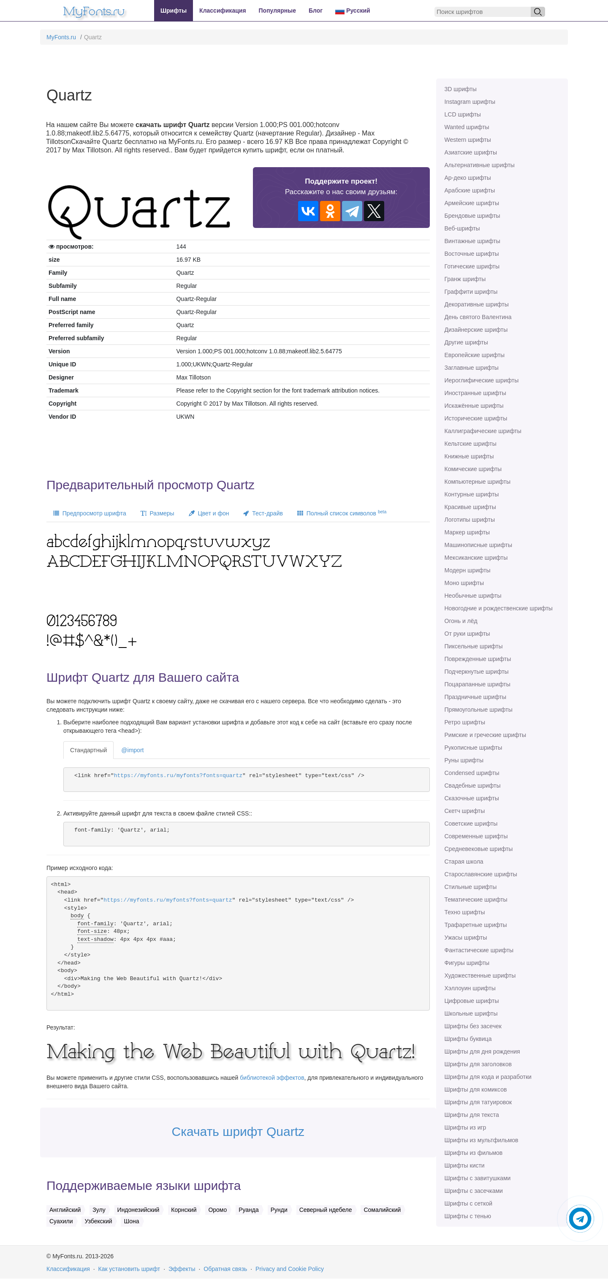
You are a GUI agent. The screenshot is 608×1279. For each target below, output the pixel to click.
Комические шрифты (473, 469)
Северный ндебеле (325, 1209)
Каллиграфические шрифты (483, 431)
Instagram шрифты (470, 101)
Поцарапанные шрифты (477, 684)
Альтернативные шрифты (480, 165)
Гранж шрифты (465, 279)
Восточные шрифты (472, 253)
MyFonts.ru (61, 37)
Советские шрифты (471, 823)
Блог (316, 10)
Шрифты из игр (465, 1127)
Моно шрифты (464, 583)
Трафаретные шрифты (476, 924)
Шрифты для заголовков (478, 1064)
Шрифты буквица (468, 1038)
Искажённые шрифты (474, 405)
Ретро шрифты (465, 722)
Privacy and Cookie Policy (289, 1268)
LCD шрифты (463, 114)
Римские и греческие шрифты (486, 735)
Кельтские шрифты (471, 443)
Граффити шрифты (471, 291)
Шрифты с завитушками (478, 1178)
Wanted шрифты (467, 127)
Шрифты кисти (465, 1165)
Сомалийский (382, 1209)
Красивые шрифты (470, 507)
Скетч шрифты (465, 811)
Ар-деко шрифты (468, 177)
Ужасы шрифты (466, 937)
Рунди (279, 1209)
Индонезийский (138, 1209)
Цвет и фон (209, 513)
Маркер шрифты (467, 532)
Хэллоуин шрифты (470, 988)
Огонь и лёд (461, 621)
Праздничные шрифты (476, 697)
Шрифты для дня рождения (482, 1051)
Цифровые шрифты (472, 1000)
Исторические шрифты (476, 418)
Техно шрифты (465, 912)
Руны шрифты (464, 760)
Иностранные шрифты (475, 393)
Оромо (217, 1209)
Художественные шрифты (480, 975)
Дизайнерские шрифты (476, 329)
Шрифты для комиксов (476, 1089)
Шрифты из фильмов (474, 1152)
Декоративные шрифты (477, 304)
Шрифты (173, 10)
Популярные (277, 10)
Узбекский (98, 1221)
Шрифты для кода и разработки (488, 1076)
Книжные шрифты (469, 456)
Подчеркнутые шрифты (477, 671)
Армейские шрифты (472, 203)
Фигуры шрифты (467, 962)
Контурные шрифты (472, 494)
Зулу (98, 1209)
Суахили (61, 1221)
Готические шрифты (472, 266)
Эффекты (181, 1268)
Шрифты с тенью (468, 1216)
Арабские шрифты (470, 190)
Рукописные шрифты (473, 747)
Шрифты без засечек (473, 1026)
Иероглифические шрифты (482, 380)
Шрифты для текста (472, 1114)
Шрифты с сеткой (469, 1203)
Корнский (183, 1209)
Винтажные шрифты (472, 241)
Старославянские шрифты (481, 874)
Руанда (249, 1209)
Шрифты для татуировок (478, 1102)
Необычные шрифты (473, 595)
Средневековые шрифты (479, 848)
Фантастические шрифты (479, 950)
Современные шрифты (476, 836)
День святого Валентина (478, 317)
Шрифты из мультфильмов (481, 1140)
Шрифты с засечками (474, 1190)
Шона (131, 1221)
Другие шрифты (466, 342)
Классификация (222, 10)
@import (132, 750)
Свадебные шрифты (473, 785)
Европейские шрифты (475, 355)
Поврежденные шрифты (478, 659)
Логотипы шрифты (470, 519)
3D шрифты (461, 89)
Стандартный (88, 750)
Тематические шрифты (476, 899)
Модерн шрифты (468, 570)
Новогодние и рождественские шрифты (499, 608)
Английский (65, 1209)
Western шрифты (468, 139)
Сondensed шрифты (472, 773)
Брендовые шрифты (472, 215)
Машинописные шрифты (479, 545)
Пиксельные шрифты (474, 646)
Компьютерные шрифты (477, 481)
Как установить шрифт (129, 1268)
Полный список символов (341, 513)
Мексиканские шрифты (476, 557)
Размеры (157, 513)
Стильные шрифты (471, 886)
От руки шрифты (467, 633)
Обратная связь (225, 1268)
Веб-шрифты (462, 228)
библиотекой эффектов (272, 1077)
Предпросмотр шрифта (89, 513)
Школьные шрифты (471, 1013)
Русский (352, 10)
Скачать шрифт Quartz (238, 1131)
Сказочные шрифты (472, 798)
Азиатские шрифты (471, 152)
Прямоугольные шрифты (479, 709)
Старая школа (464, 861)
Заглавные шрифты (472, 367)
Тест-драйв (262, 513)
